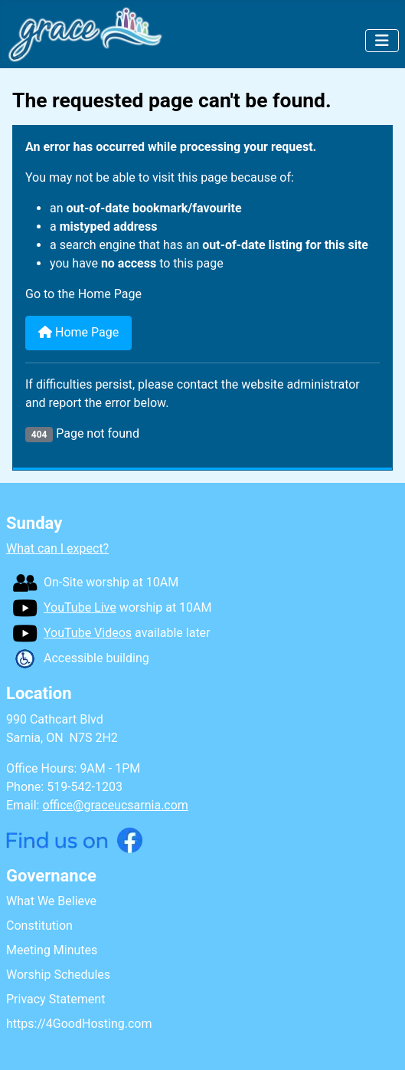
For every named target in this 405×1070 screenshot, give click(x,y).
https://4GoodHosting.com (79, 1023)
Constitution (39, 925)
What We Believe (51, 901)
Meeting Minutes (51, 950)
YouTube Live (64, 607)
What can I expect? (57, 548)
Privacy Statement (55, 999)
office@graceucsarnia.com (115, 805)
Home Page (78, 332)
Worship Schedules (58, 974)
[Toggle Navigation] (382, 40)
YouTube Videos (72, 632)
